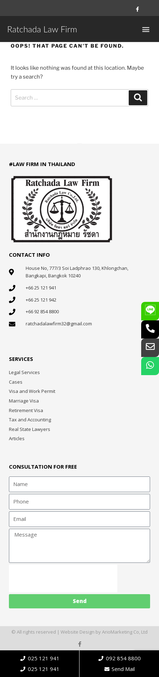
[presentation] (63, 578)
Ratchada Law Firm (42, 29)
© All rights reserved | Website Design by (56, 632)
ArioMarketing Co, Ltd (125, 632)
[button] (146, 29)
